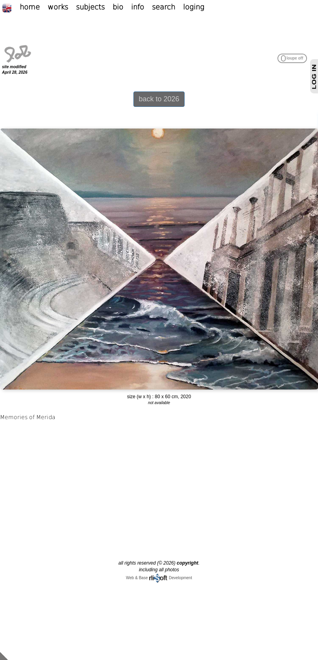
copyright (187, 563)
